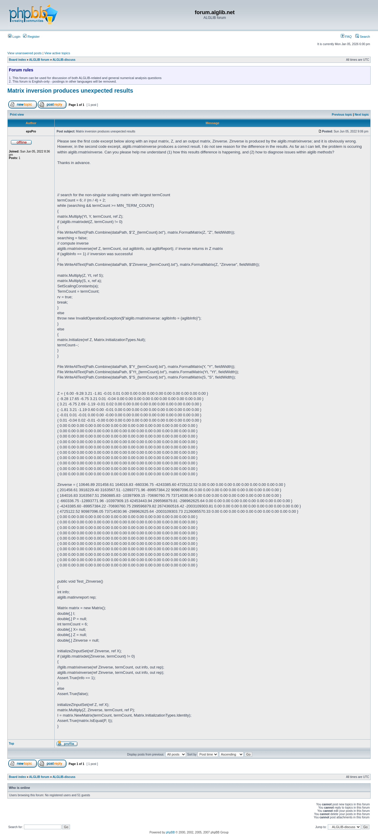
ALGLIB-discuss (64, 59)
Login (14, 36)
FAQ (346, 36)
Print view (17, 114)
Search (362, 36)
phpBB (170, 832)
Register (31, 36)
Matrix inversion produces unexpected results (70, 90)
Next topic (362, 114)
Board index (17, 59)
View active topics (57, 53)
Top (11, 743)
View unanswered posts (24, 53)
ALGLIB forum (39, 59)
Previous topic (342, 114)
